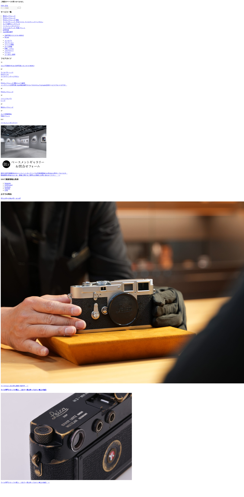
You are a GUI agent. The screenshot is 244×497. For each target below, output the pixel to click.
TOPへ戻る (4, 5)
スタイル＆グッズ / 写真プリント (14, 28)
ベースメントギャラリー (11, 26)
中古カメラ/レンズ (9, 18)
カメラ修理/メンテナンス (11, 24)
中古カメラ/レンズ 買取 (11, 20)
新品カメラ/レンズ (9, 16)
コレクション (9, 42)
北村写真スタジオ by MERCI (14, 35)
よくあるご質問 (10, 54)
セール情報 (8, 46)
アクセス (8, 52)
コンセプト (8, 40)
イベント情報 (9, 44)
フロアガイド (9, 50)
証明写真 (6, 30)
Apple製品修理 (8, 32)
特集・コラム (9, 48)
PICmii (7, 37)
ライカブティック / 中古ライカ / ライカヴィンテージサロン (23, 22)
